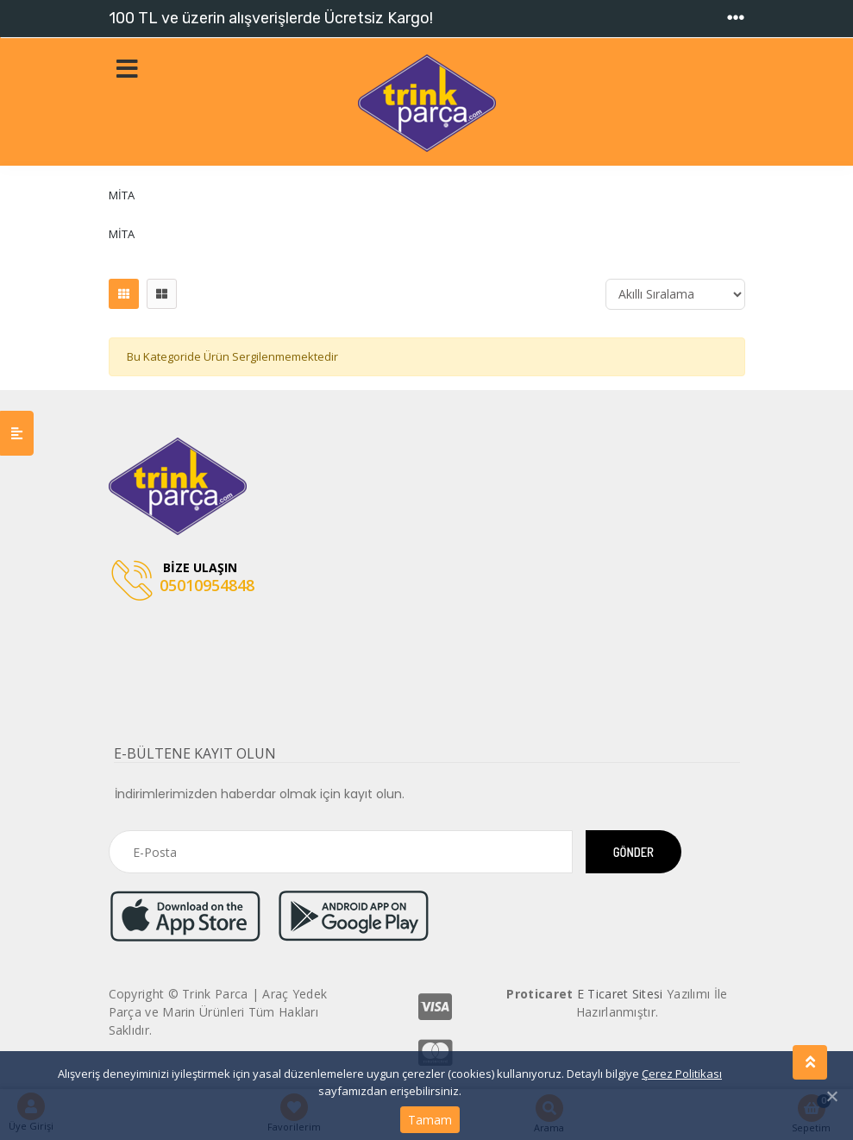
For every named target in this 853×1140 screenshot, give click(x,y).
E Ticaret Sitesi (620, 994)
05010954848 (182, 581)
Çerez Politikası (682, 1073)
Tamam (430, 1120)
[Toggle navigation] (735, 18)
